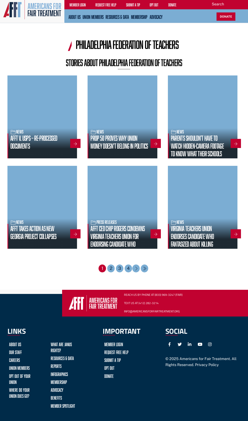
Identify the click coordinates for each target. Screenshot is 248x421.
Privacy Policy (207, 365)
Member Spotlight (63, 405)
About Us (75, 16)
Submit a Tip (112, 359)
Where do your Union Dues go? (19, 392)
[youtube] (200, 344)
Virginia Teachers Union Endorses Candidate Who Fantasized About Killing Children (192, 239)
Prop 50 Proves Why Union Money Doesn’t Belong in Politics (119, 141)
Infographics (59, 373)
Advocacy (156, 16)
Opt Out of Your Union (19, 378)
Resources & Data (117, 16)
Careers (14, 359)
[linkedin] (190, 344)
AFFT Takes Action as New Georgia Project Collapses (33, 231)
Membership (139, 16)
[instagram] (210, 344)
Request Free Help (116, 351)
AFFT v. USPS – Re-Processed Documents (33, 141)
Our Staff (15, 351)
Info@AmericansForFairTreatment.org (152, 311)
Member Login (113, 344)
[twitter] (180, 344)
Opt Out (109, 367)
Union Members (93, 16)
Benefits (56, 397)
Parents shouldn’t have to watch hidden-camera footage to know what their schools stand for (197, 149)
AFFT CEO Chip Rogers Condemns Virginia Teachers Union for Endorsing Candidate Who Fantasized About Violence (117, 239)
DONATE (226, 16)
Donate (109, 375)
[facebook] (169, 344)
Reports (56, 365)
